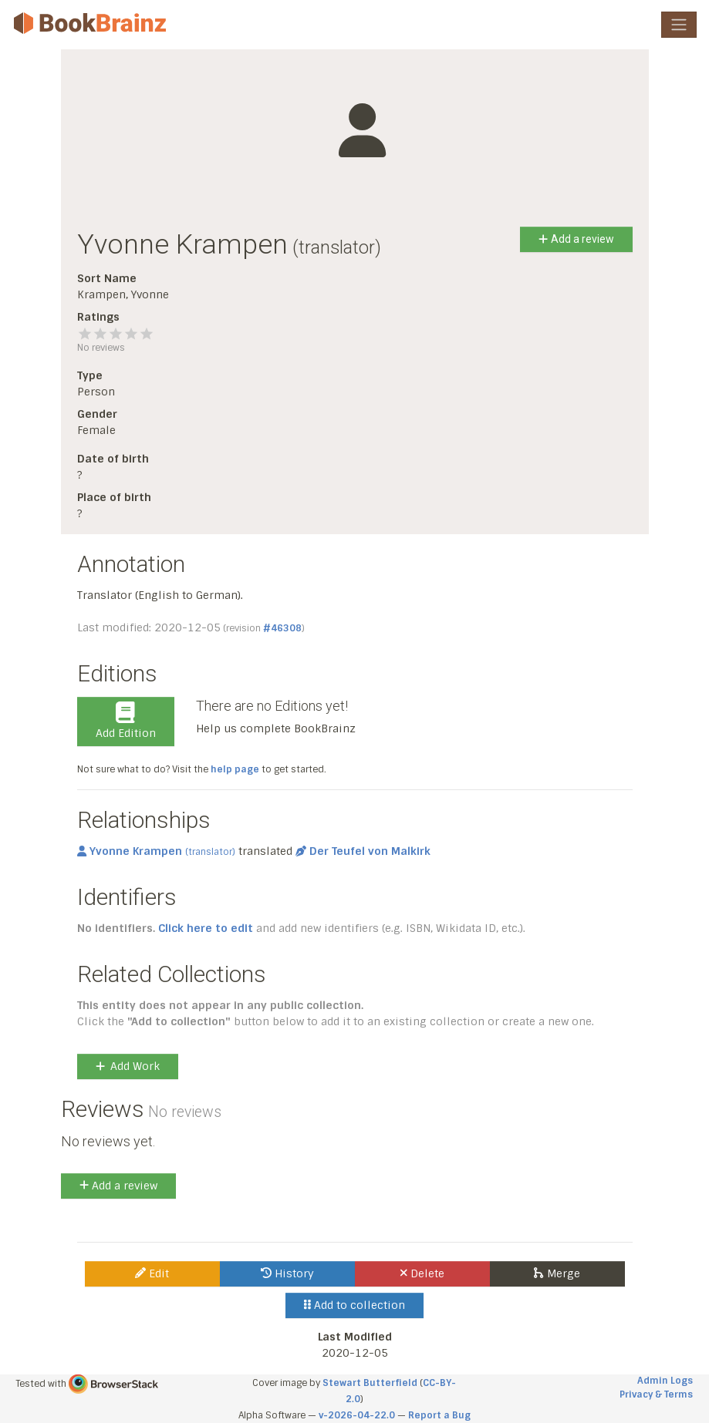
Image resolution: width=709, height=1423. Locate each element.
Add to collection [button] (354, 1305)
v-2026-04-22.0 (357, 1415)
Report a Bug (439, 1415)
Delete (422, 1273)
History (287, 1273)
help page (235, 769)
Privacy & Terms (656, 1394)
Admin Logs (665, 1380)
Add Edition (126, 720)
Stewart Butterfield (369, 1383)
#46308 (282, 628)
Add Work (128, 1066)
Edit (152, 1273)
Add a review (576, 239)
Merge (556, 1273)
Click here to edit (205, 928)
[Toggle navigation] (679, 25)
